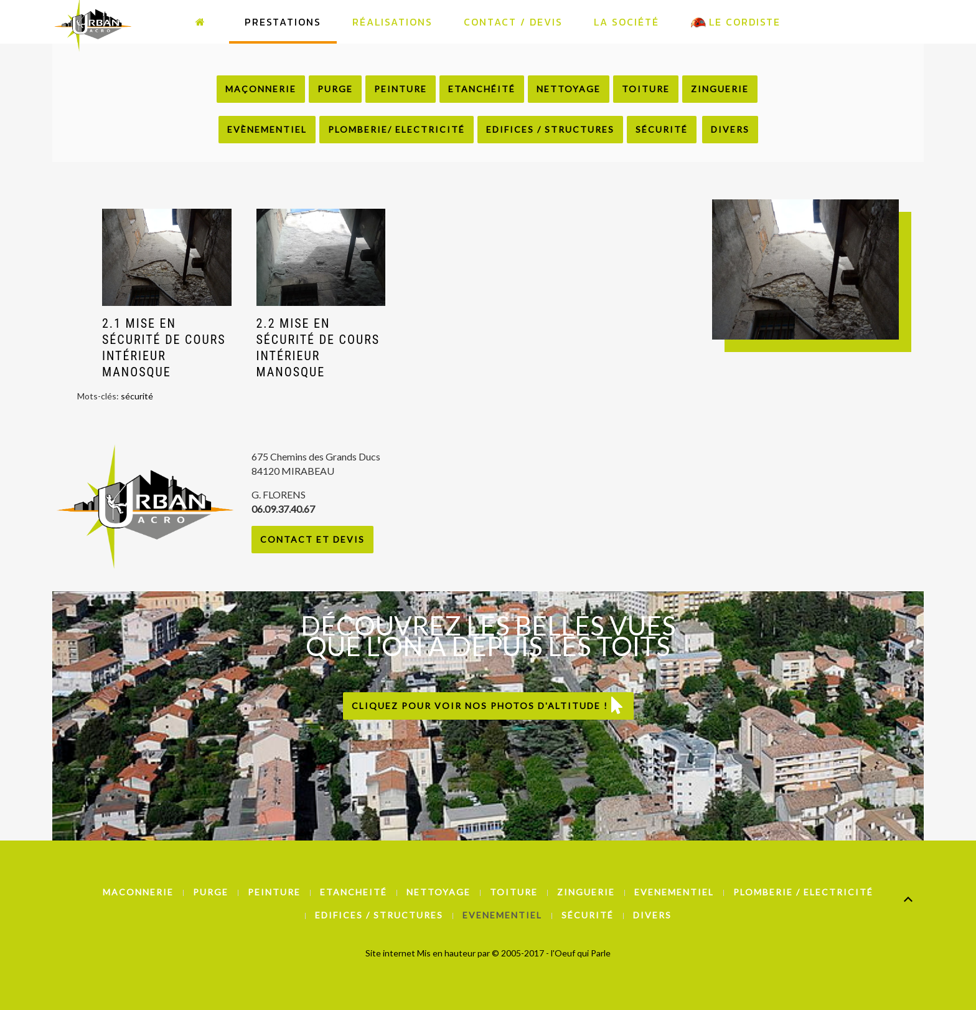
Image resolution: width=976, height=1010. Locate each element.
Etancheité (353, 892)
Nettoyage (569, 88)
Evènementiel (267, 129)
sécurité (137, 396)
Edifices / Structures (550, 129)
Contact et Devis (312, 539)
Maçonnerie (260, 88)
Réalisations (392, 21)
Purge (335, 88)
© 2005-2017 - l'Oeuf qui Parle (551, 953)
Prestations (283, 21)
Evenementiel (674, 892)
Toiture (646, 88)
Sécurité (662, 129)
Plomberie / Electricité (803, 892)
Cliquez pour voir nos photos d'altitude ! (488, 705)
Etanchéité (481, 88)
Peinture (400, 88)
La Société (626, 21)
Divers (730, 129)
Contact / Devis (513, 21)
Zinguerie (720, 88)
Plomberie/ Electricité (396, 129)
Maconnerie (138, 892)
